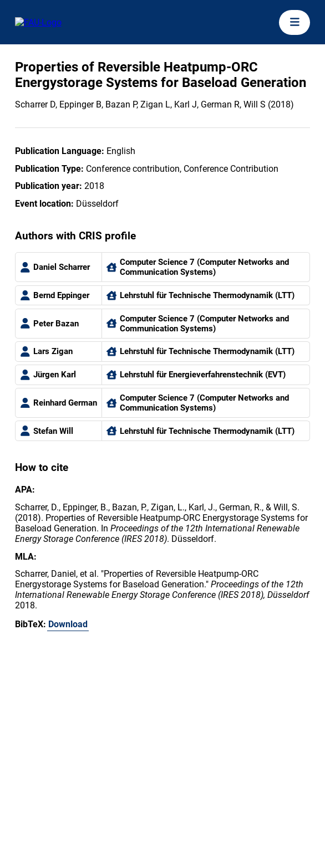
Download (68, 624)
